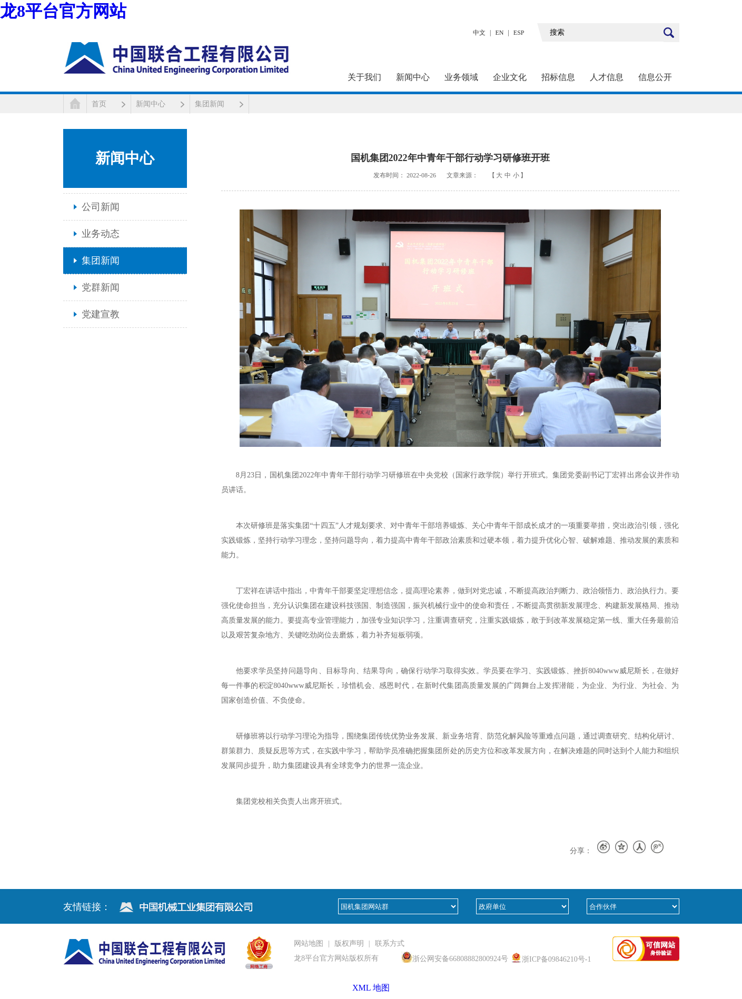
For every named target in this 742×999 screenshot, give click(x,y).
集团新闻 (209, 104)
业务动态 (101, 233)
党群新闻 (101, 287)
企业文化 (510, 77)
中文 (479, 32)
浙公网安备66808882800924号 (460, 959)
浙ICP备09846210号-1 (556, 959)
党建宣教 (101, 314)
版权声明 (349, 943)
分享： (581, 851)
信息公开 (655, 77)
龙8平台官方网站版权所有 (336, 958)
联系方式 (389, 943)
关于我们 (364, 77)
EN (499, 32)
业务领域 (461, 77)
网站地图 (308, 943)
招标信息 (558, 77)
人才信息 (607, 77)
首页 (99, 104)
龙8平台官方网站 (63, 11)
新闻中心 (413, 77)
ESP (519, 32)
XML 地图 (371, 987)
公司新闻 (101, 207)
